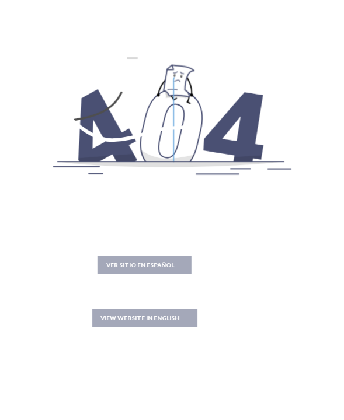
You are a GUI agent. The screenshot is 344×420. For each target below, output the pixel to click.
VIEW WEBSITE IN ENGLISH (121, 317)
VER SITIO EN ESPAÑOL (121, 264)
